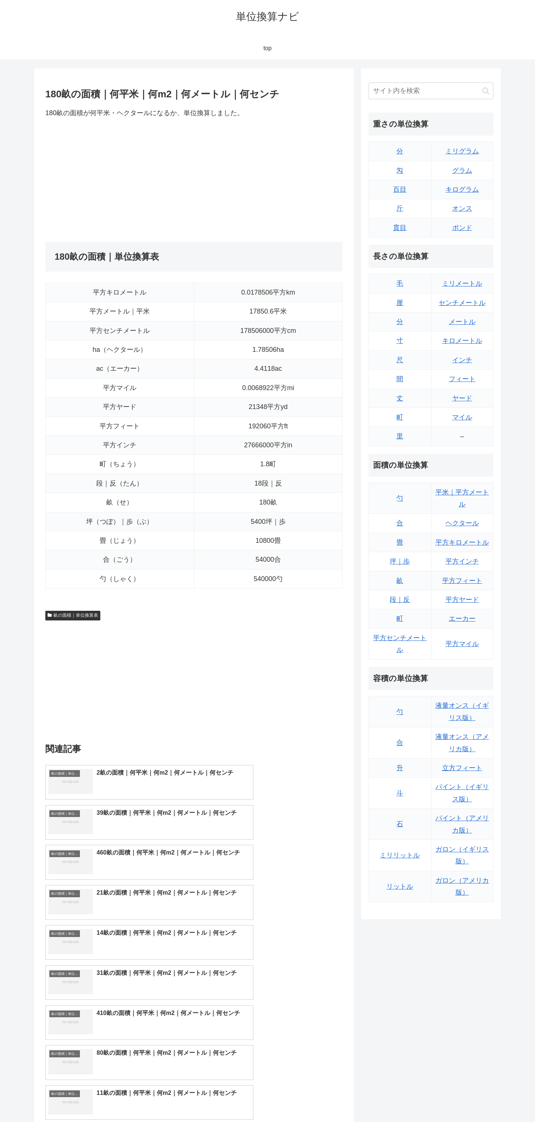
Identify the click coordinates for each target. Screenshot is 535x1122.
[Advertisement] (119, 180)
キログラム (462, 189)
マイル (462, 417)
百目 (399, 189)
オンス (462, 208)
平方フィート (462, 580)
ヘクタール (462, 523)
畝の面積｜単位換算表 (73, 615)
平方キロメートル (462, 542)
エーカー (462, 618)
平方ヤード (462, 599)
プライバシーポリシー (468, 1099)
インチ (462, 360)
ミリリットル (400, 855)
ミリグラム (462, 151)
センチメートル (462, 303)
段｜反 (400, 599)
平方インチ (462, 561)
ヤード (462, 398)
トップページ (418, 1099)
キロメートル (462, 340)
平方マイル (462, 644)
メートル (462, 321)
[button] (485, 91)
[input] (431, 90)
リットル (399, 886)
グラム (462, 170)
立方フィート (462, 768)
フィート (462, 379)
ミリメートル (462, 283)
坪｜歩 (400, 561)
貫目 (399, 227)
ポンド (462, 227)
